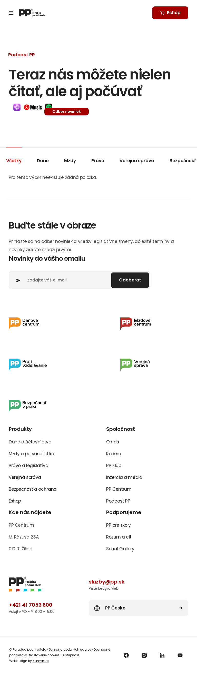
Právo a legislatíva (28, 465)
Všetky (14, 161)
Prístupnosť (70, 655)
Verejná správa (137, 161)
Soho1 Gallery (120, 549)
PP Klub (113, 465)
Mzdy (70, 161)
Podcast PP (118, 501)
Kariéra (113, 454)
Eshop (15, 501)
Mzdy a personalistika (31, 454)
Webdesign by (29, 661)
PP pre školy (118, 525)
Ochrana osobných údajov (70, 649)
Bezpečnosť (183, 161)
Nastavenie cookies (44, 655)
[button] (17, 107)
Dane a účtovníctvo (30, 442)
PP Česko (115, 608)
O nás (112, 442)
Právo (97, 161)
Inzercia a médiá (124, 477)
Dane (43, 161)
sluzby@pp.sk (106, 581)
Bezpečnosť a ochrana (33, 489)
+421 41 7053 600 (30, 604)
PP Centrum (119, 489)
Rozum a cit (118, 537)
